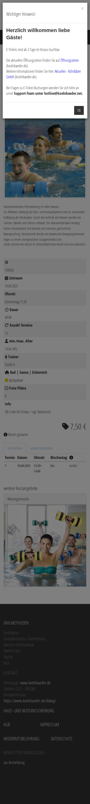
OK (79, 110)
